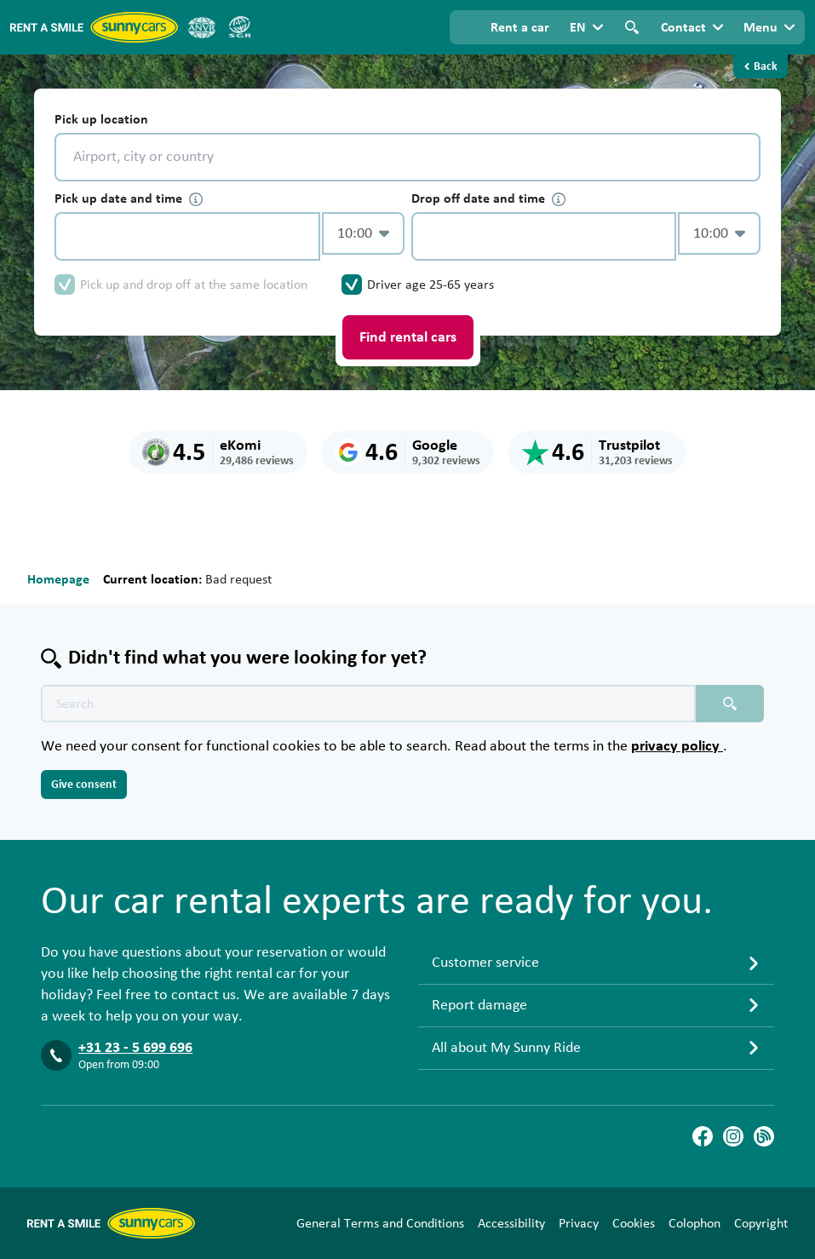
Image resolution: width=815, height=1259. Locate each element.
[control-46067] (187, 236)
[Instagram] (733, 1136)
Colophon (694, 1223)
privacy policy (677, 746)
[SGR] (239, 27)
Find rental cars (407, 337)
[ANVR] (201, 27)
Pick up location (101, 119)
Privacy (579, 1223)
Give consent (84, 784)
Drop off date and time (488, 199)
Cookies (633, 1223)
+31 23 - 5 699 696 (135, 1047)
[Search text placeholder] (368, 703)
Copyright (761, 1223)
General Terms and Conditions (380, 1223)
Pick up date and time (129, 199)
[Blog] (764, 1136)
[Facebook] (702, 1136)
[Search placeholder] (730, 703)
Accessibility (511, 1223)
